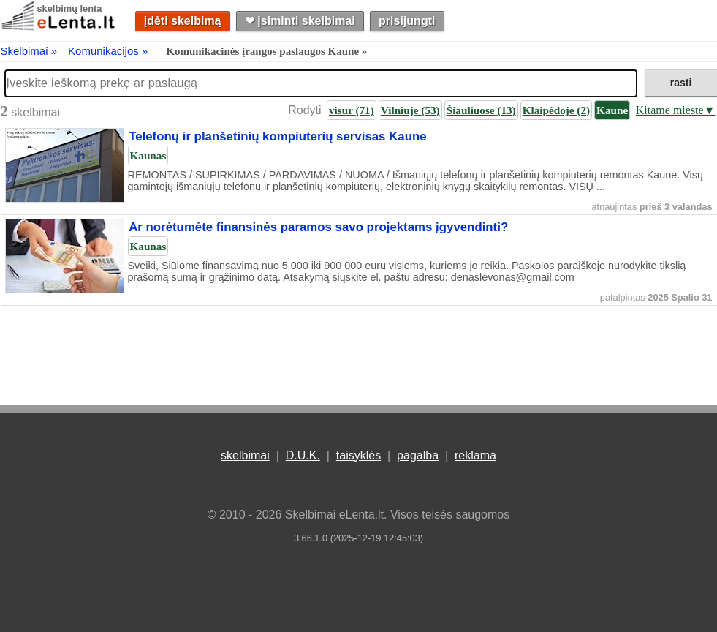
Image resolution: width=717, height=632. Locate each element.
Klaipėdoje (556, 110)
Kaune (612, 110)
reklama (475, 455)
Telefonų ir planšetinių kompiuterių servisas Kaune (277, 137)
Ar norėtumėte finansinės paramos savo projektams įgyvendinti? (318, 228)
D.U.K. (303, 455)
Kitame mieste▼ (676, 110)
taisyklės (358, 455)
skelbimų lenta (69, 8)
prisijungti (407, 21)
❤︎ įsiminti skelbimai (300, 21)
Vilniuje (410, 110)
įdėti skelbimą (182, 21)
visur (351, 110)
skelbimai (245, 455)
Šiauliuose (481, 110)
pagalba (418, 455)
